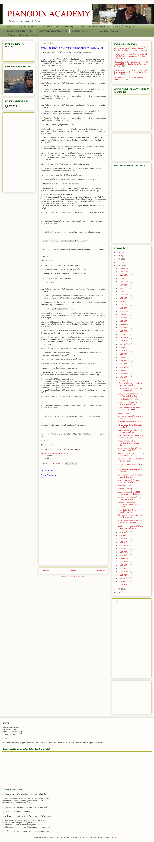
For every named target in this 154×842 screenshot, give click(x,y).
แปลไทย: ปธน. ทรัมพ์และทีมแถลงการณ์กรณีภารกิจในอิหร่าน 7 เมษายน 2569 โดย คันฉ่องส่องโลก (130, 56)
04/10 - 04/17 (124, 539)
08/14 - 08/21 (124, 331)
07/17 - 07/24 (124, 344)
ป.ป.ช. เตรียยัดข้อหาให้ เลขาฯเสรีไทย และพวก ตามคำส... (130, 522)
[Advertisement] (73, 548)
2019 (119, 256)
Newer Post (45, 571)
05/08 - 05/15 (124, 377)
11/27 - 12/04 (124, 282)
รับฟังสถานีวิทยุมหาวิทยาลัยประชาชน (94, 27)
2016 (119, 266)
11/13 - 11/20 (124, 288)
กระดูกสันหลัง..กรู (124, 485)
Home (9, 27)
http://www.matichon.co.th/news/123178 (54, 454)
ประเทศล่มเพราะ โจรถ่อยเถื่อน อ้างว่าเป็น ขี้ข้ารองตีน (131, 455)
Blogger (116, 837)
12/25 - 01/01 (124, 268)
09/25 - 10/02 (124, 311)
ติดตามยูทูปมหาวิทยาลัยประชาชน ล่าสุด (58, 27)
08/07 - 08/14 (124, 334)
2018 (119, 259)
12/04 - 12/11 (124, 278)
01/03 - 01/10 (124, 585)
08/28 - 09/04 (124, 324)
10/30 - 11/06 (124, 295)
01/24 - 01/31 (124, 575)
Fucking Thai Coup (125, 489)
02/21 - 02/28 (124, 562)
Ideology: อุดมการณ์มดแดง (107, 31)
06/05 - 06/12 (124, 364)
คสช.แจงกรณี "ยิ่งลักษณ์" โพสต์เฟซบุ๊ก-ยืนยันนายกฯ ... (130, 476)
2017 (119, 262)
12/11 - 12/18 (124, 275)
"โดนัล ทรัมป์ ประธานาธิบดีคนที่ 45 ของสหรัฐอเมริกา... (130, 384)
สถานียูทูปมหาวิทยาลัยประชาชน (19, 31)
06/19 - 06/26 (124, 357)
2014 (119, 592)
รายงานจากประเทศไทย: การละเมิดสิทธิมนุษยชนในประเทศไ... (130, 443)
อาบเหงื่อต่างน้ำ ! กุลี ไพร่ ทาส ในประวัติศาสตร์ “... (130, 511)
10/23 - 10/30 (124, 298)
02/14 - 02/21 (124, 565)
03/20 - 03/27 (124, 549)
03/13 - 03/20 (124, 552)
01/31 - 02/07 (124, 572)
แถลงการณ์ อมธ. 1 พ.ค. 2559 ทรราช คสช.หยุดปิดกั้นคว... (129, 493)
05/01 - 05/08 (124, 380)
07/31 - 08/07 (124, 338)
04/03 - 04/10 (124, 542)
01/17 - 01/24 (124, 578)
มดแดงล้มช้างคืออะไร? (81, 31)
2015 (119, 589)
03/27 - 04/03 (124, 545)
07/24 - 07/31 (124, 341)
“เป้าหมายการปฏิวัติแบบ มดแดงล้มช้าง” (22, 35)
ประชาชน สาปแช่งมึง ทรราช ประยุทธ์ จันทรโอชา (129, 481)
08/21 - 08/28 (124, 328)
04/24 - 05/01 (124, 532)
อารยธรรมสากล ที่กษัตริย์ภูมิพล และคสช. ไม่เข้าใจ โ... (129, 449)
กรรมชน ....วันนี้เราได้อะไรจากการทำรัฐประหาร (129, 498)
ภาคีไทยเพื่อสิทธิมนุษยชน (27, 27)
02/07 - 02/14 (124, 568)
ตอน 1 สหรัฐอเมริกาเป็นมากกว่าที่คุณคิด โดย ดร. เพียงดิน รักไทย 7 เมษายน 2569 (130, 49)
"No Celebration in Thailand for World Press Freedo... (129, 409)
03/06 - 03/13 (124, 555)
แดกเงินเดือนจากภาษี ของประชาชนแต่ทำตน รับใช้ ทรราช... (128, 505)
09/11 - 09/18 (124, 318)
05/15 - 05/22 (124, 374)
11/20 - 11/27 (124, 285)
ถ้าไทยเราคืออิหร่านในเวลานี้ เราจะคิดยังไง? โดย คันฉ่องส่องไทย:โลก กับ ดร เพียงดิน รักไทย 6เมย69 (131, 72)
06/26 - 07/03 (124, 354)
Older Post (101, 571)
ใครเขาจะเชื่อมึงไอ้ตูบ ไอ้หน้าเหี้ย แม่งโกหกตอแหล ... (130, 516)
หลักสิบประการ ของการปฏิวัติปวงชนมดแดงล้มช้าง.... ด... (130, 527)
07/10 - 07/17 (124, 347)
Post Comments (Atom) (78, 577)
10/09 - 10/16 (124, 305)
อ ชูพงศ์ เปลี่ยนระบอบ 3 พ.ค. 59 (130, 422)
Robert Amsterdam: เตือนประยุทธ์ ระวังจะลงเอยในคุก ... (130, 431)
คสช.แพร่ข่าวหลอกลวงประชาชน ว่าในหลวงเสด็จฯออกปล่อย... (130, 437)
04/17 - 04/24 (124, 535)
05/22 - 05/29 (124, 370)
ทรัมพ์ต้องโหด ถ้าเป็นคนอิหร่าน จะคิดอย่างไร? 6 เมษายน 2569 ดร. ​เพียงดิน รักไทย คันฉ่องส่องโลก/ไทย (131, 64)
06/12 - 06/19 (124, 361)
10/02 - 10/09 (124, 308)
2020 (119, 252)
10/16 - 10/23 (124, 301)
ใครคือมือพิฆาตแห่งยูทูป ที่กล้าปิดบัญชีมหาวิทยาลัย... (130, 390)
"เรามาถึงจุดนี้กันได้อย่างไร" (128, 399)
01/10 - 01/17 (124, 581)
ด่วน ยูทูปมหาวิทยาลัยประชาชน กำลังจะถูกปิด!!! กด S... (130, 395)
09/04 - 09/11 (124, 321)
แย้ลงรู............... (124, 413)
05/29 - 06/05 (124, 367)
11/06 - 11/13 (124, 291)
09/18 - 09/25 (124, 315)
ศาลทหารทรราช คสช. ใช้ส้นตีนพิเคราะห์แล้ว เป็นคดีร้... (130, 403)
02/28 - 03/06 (124, 558)
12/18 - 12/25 (124, 272)
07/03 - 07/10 (124, 351)
